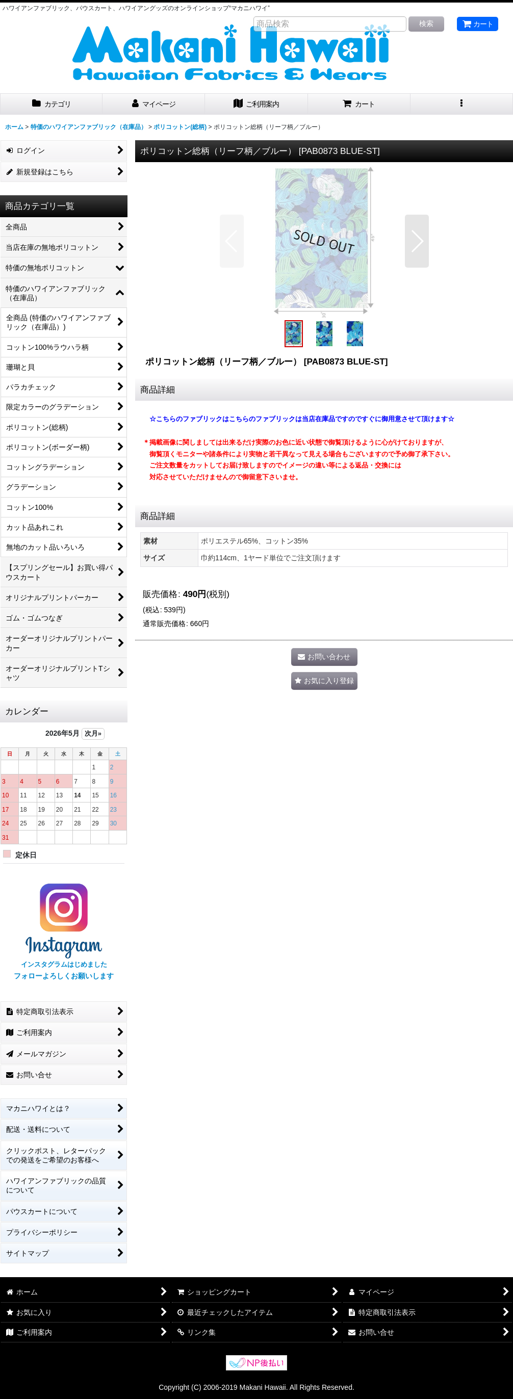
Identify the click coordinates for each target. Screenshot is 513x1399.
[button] (462, 104)
